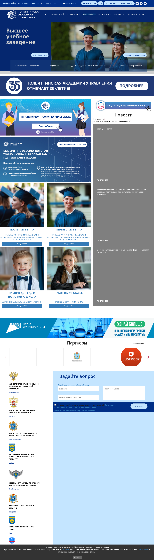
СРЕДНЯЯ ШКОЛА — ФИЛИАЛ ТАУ (69, 302)
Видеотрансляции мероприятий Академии (111, 121)
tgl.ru (10, 533)
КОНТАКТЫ (119, 14)
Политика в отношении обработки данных (74, 410)
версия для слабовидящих (119, 3)
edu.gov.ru (12, 416)
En (101, 3)
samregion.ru (12, 512)
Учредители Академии (135, 55)
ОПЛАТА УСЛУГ (104, 14)
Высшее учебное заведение (27, 66)
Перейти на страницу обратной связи (73, 385)
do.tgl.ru (11, 463)
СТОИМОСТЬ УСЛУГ (135, 14)
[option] (22, 357)
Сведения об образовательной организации (21, 3)
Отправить (139, 406)
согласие (65, 549)
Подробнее (22, 243)
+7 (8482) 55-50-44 (50, 3)
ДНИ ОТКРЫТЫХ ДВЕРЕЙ (53, 14)
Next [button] (148, 357)
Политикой (143, 549)
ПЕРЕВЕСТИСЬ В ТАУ (69, 229)
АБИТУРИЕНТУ (89, 14)
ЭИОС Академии (39, 55)
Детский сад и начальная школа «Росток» (88, 66)
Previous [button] (5, 357)
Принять (77, 557)
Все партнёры (139, 343)
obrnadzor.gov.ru (14, 489)
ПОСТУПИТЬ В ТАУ (22, 229)
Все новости (98, 119)
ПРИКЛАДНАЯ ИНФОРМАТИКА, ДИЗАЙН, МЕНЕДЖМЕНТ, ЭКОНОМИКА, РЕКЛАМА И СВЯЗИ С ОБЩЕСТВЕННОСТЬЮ (22, 237)
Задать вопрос (89, 3)
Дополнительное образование (129, 66)
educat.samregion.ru (15, 439)
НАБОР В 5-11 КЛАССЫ (69, 293)
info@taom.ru (70, 3)
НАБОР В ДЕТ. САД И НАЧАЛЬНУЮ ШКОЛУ (22, 294)
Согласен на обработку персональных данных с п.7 (85, 406)
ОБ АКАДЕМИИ (73, 14)
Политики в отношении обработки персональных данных (85, 406)
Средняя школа (55, 66)
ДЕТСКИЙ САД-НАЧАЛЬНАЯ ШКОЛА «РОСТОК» (22, 302)
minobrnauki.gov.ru (14, 392)
